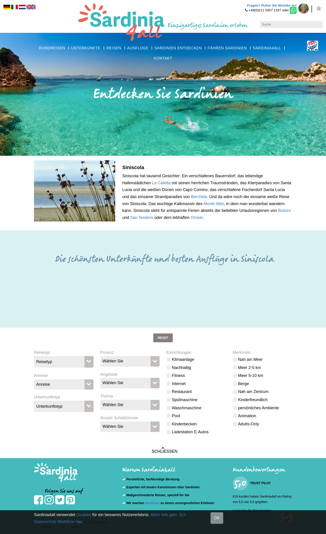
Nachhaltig (181, 367)
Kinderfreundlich (253, 400)
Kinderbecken (184, 424)
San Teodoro (141, 217)
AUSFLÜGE (138, 48)
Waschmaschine (186, 408)
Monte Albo (214, 203)
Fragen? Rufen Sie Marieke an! (272, 5)
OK (217, 518)
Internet (179, 383)
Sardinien (152, 503)
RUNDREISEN (52, 48)
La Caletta (161, 183)
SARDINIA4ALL (267, 48)
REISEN (113, 48)
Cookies (83, 514)
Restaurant (182, 391)
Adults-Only (248, 424)
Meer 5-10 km (250, 375)
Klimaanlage (183, 359)
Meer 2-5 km (249, 367)
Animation (247, 416)
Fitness (178, 375)
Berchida (199, 196)
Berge (243, 383)
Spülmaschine (184, 400)
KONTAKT (163, 58)
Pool (176, 416)
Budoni (284, 210)
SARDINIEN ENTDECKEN (178, 48)
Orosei (197, 217)
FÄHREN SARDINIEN (227, 48)
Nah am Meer (250, 359)
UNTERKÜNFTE (86, 48)
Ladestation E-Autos (190, 432)
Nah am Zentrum (253, 391)
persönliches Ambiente (258, 408)
